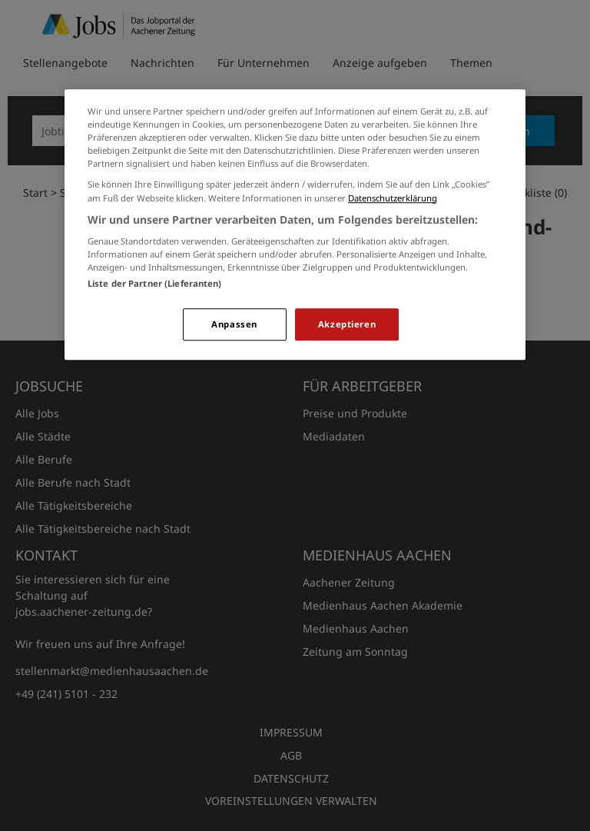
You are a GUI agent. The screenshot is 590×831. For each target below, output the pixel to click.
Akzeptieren (347, 325)
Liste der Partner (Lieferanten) (155, 284)
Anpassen (234, 325)
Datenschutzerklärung (392, 198)
